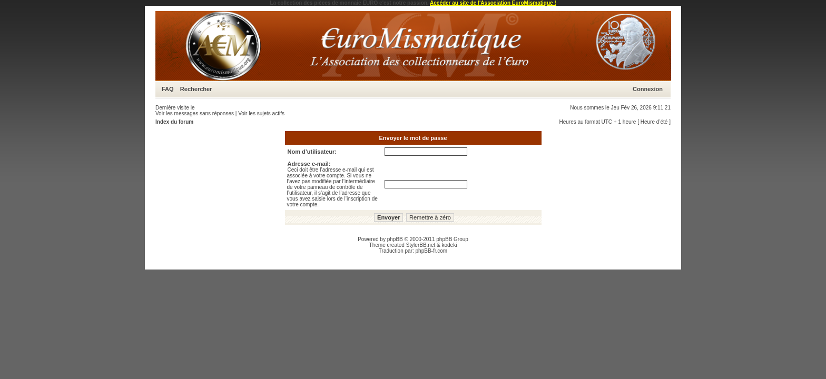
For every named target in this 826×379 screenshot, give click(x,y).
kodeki (449, 245)
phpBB (395, 239)
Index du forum (174, 122)
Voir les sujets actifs (261, 113)
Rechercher (196, 89)
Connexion (648, 89)
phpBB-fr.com (432, 251)
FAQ (168, 89)
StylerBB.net (421, 245)
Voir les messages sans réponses (194, 113)
